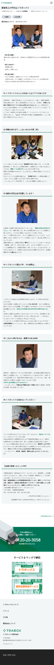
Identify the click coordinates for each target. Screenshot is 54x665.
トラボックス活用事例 (21, 11)
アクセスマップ (8, 644)
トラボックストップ (7, 11)
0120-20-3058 (27, 540)
